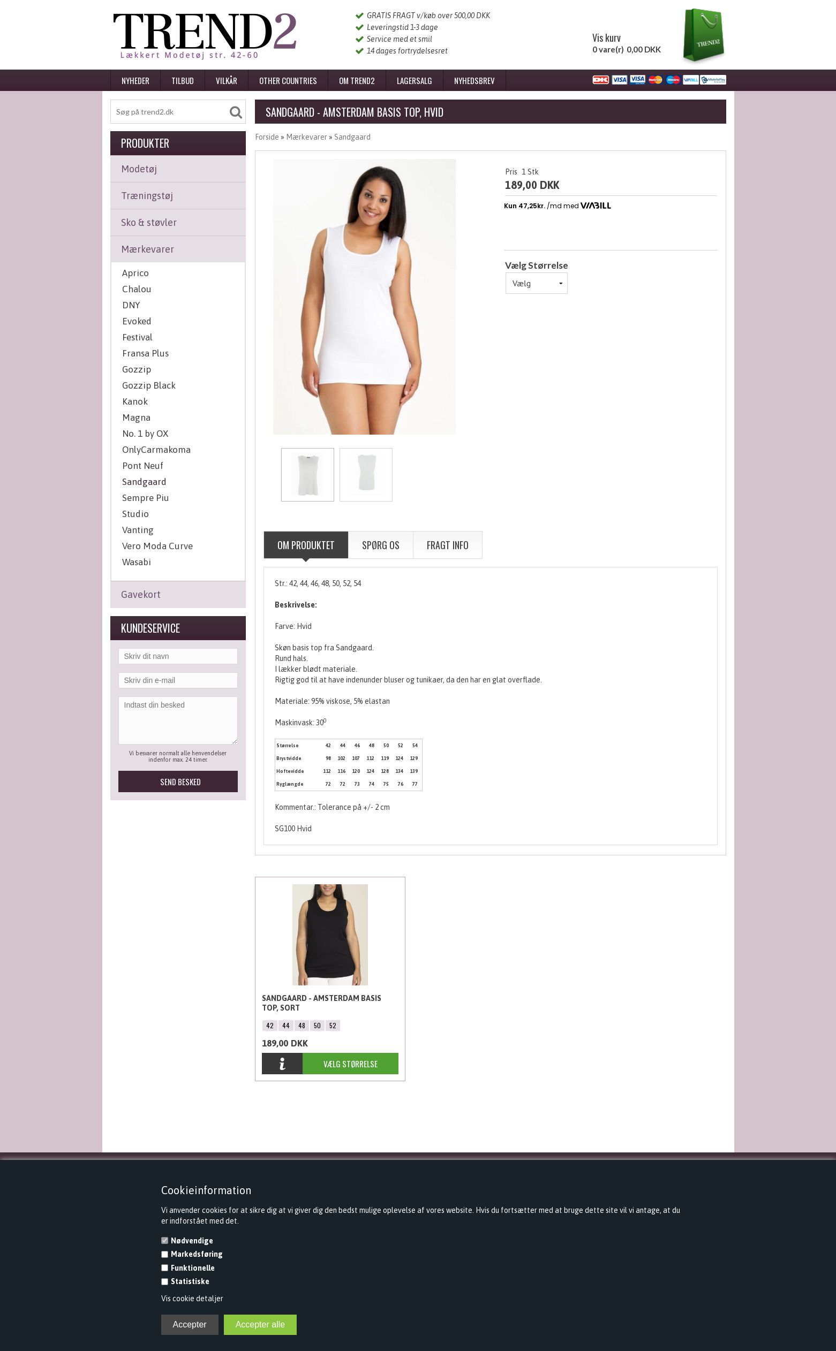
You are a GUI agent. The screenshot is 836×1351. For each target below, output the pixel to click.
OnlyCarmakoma (156, 449)
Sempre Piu (145, 497)
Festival (137, 337)
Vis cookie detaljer (192, 1298)
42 (270, 1025)
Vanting (138, 530)
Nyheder (135, 80)
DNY (131, 305)
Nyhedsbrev (474, 80)
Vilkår (226, 80)
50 (317, 1025)
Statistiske (190, 1281)
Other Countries (288, 80)
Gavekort (141, 594)
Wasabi (136, 562)
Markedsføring (197, 1254)
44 (286, 1025)
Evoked (137, 321)
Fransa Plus (145, 353)
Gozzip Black (149, 385)
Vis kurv (606, 37)
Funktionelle (193, 1268)
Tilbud (182, 80)
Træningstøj (147, 195)
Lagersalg (414, 80)
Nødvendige (192, 1240)
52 (332, 1025)
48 (301, 1025)
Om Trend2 (357, 80)
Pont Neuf (142, 465)
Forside (267, 137)
